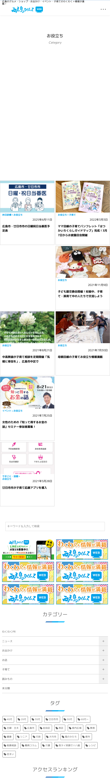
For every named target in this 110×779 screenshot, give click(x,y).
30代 (37, 719)
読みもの (7, 679)
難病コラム (31, 745)
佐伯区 (46, 728)
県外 (87, 736)
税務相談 (11, 745)
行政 (38, 736)
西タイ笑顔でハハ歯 (69, 745)
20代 (23, 719)
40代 (9, 719)
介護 (47, 745)
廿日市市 (53, 719)
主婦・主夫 (13, 728)
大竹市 (52, 736)
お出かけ (7, 650)
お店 (4, 660)
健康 (9, 736)
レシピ (92, 745)
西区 (61, 728)
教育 (92, 728)
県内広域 (77, 728)
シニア (23, 736)
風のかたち (71, 736)
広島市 (30, 728)
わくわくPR (9, 631)
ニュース (7, 641)
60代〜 (84, 719)
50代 (69, 719)
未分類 (6, 688)
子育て (6, 669)
